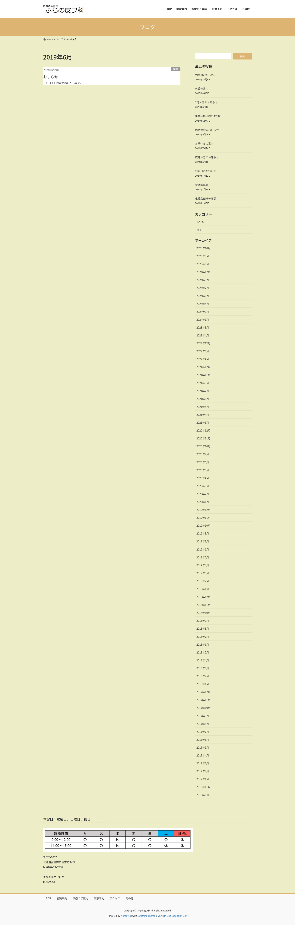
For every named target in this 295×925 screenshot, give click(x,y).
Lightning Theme (146, 915)
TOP (48, 898)
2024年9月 (202, 280)
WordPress (126, 915)
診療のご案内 (80, 898)
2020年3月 (202, 486)
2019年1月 (202, 589)
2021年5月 (202, 407)
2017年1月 (202, 779)
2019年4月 (202, 565)
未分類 (200, 222)
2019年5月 (202, 557)
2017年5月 (202, 747)
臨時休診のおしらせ (207, 130)
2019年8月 (202, 533)
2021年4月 (202, 414)
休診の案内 (201, 88)
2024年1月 (202, 319)
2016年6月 (202, 795)
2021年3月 (202, 422)
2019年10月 (203, 525)
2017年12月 (203, 692)
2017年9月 (202, 716)
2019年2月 (202, 581)
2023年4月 (202, 335)
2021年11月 (203, 375)
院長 (175, 69)
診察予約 (99, 898)
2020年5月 (202, 470)
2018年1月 (202, 684)
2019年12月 (203, 510)
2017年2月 (202, 771)
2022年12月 (203, 343)
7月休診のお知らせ (206, 102)
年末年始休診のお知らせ (209, 116)
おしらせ (50, 76)
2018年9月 (202, 620)
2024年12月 (203, 272)
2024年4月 (202, 304)
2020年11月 (203, 438)
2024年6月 (202, 296)
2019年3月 (202, 573)
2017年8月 (202, 724)
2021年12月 (203, 367)
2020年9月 (202, 454)
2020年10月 (203, 446)
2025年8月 (202, 256)
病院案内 (61, 898)
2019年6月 (202, 549)
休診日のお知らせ (205, 171)
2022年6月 (202, 351)
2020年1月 (202, 502)
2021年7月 (202, 391)
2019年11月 (203, 517)
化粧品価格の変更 (205, 198)
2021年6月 (202, 399)
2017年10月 (203, 708)
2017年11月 (203, 700)
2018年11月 (203, 605)
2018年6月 (202, 644)
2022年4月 (202, 359)
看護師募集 (201, 185)
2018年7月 (202, 636)
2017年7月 (202, 732)
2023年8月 (202, 327)
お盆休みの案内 (204, 143)
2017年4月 (202, 755)
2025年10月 (203, 248)
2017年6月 (202, 739)
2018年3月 (202, 668)
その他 (130, 898)
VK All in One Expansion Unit (172, 915)
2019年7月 (202, 541)
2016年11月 (203, 787)
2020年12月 (203, 430)
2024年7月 (202, 288)
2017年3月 (202, 763)
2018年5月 (202, 652)
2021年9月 (202, 383)
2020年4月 (202, 478)
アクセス (115, 898)
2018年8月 (202, 628)
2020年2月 (202, 494)
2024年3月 (202, 311)
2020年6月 (202, 462)
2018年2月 (202, 676)
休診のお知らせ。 (205, 75)
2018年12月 (203, 597)
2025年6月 (202, 264)
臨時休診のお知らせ (207, 157)
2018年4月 (202, 660)
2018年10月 (203, 613)
